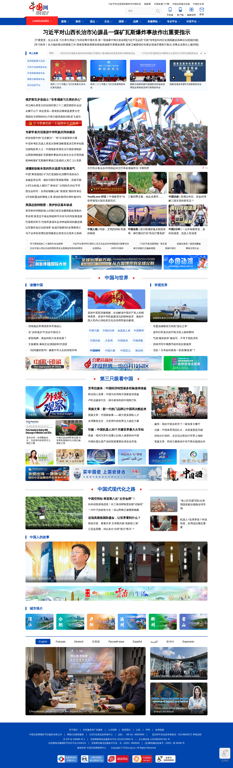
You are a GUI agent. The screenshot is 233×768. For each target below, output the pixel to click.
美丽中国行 (170, 248)
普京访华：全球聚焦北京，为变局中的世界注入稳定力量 (38, 440)
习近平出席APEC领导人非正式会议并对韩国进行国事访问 (101, 243)
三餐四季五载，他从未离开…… (146, 196)
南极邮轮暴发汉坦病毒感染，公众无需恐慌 (173, 318)
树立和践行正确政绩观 (144, 248)
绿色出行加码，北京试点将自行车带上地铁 (178, 435)
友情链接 (159, 730)
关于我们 (73, 730)
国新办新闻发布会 (36, 79)
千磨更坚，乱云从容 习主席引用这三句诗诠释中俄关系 (66, 40)
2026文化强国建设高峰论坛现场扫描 (177, 40)
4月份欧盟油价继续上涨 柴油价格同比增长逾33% (53, 196)
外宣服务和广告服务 (93, 730)
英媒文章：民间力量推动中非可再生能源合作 (179, 441)
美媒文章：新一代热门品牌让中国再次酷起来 (117, 409)
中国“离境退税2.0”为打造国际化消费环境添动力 (52, 174)
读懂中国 (36, 285)
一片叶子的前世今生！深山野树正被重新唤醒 (113, 509)
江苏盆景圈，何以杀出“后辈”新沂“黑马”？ (111, 529)
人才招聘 (112, 730)
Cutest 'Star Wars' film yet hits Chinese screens (177, 676)
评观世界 (160, 285)
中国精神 (95, 350)
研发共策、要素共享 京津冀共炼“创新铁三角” (113, 523)
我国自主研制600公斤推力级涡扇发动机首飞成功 (53, 116)
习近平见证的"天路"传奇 (141, 40)
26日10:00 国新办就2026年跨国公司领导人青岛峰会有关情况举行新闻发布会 (97, 53)
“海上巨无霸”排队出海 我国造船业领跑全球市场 (193, 504)
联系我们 (126, 730)
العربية (154, 641)
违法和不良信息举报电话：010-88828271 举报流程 (177, 734)
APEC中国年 (117, 248)
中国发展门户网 (161, 4)
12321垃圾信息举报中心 (101, 734)
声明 (148, 730)
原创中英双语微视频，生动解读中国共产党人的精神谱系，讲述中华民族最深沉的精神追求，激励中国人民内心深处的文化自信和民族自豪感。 (116, 316)
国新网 (147, 4)
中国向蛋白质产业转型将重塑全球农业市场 (112, 441)
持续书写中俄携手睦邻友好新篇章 (172, 344)
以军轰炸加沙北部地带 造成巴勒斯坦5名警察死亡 (53, 227)
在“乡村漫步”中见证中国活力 (44, 332)
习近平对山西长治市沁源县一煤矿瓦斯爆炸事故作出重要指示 (116, 32)
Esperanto (188, 641)
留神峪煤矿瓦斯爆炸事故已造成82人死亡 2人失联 (53, 160)
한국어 (170, 641)
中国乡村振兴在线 (181, 4)
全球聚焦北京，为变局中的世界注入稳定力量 (113, 420)
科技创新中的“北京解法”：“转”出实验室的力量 (51, 137)
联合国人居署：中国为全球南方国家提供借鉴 (113, 394)
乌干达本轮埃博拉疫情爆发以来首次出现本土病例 (53, 233)
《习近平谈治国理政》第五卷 (153, 243)
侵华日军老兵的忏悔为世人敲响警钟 (173, 332)
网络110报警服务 (75, 734)
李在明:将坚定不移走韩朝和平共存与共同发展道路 (53, 216)
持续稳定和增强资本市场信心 (45, 326)
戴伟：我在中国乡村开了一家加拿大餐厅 (177, 424)
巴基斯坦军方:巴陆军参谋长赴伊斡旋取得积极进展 (53, 221)
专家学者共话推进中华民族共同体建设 (50, 132)
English (43, 641)
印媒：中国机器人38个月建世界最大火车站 (116, 429)
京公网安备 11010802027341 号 (154, 739)
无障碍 (224, 755)
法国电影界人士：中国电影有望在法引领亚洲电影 (53, 149)
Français (61, 641)
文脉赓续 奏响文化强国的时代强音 (47, 344)
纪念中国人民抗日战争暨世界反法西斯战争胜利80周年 (56, 248)
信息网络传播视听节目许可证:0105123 (67, 743)
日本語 (96, 641)
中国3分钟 (174, 229)
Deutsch (78, 641)
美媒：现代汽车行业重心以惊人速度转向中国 (113, 435)
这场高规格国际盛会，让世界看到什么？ (114, 517)
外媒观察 (32, 414)
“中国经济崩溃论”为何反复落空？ (44, 318)
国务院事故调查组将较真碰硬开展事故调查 (101, 44)
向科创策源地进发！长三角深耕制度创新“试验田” (115, 504)
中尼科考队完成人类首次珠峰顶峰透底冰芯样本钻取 (54, 143)
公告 (138, 730)
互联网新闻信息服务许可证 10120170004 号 (111, 739)
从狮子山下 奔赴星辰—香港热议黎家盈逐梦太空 (52, 111)
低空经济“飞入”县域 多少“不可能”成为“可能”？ (50, 525)
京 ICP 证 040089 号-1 (74, 739)
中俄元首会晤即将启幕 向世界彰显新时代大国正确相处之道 (68, 440)
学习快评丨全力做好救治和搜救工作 (55, 44)
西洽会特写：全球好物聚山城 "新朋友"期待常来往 (53, 191)
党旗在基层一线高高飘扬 (189, 243)
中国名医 (133, 229)
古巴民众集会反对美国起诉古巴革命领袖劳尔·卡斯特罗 (118, 168)
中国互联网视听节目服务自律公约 (45, 734)
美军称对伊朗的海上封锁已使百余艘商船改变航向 (53, 210)
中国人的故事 (39, 537)
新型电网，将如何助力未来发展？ (47, 338)
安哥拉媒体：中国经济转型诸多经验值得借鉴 (117, 388)
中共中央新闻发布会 (37, 67)
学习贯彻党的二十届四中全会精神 (46, 243)
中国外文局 (198, 4)
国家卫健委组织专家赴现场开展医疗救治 (149, 44)
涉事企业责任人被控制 (185, 44)
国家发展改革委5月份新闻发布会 (186, 84)
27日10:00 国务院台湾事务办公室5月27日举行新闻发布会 (170, 53)
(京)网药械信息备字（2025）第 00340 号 (165, 743)
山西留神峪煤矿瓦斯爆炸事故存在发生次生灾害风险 (54, 154)
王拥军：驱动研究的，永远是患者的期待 (51, 578)
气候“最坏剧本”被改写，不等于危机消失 (175, 338)
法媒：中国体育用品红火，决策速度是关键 (178, 429)
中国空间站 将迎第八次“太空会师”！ (111, 498)
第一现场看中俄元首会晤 (112, 40)
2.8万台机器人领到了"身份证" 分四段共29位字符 (52, 185)
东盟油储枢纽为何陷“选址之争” (170, 326)
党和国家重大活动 (36, 61)
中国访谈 (174, 196)
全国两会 (96, 248)
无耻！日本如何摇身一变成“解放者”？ (174, 350)
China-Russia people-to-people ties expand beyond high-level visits (67, 711)
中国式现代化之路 (116, 489)
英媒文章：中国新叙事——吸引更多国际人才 (113, 414)
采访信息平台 (33, 85)
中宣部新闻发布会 (36, 73)
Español (137, 641)
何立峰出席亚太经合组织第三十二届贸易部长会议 (53, 105)
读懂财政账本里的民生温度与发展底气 (50, 168)
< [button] (201, 53)
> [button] (205, 53)
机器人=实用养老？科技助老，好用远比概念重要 (193, 523)
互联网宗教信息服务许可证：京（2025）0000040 (115, 743)
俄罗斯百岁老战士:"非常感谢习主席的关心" (53, 99)
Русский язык (116, 641)
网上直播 (33, 53)
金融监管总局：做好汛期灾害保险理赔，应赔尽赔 (53, 179)
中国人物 (92, 229)
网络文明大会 (192, 248)
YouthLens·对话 (96, 196)
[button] (205, 130)
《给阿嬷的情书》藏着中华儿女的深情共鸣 (52, 350)
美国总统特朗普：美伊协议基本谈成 (48, 204)
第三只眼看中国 (116, 378)
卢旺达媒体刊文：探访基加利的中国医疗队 (112, 400)
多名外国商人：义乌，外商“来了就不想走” (174, 414)
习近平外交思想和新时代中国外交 (124, 4)
